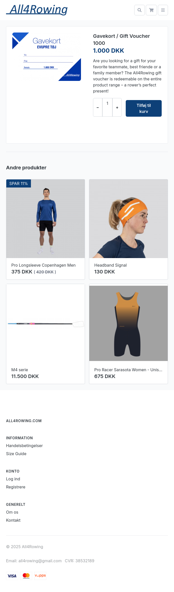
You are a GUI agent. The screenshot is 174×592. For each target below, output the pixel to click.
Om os (12, 512)
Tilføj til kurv (144, 108)
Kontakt (13, 520)
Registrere (15, 486)
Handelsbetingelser (24, 445)
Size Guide (16, 453)
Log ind (13, 478)
